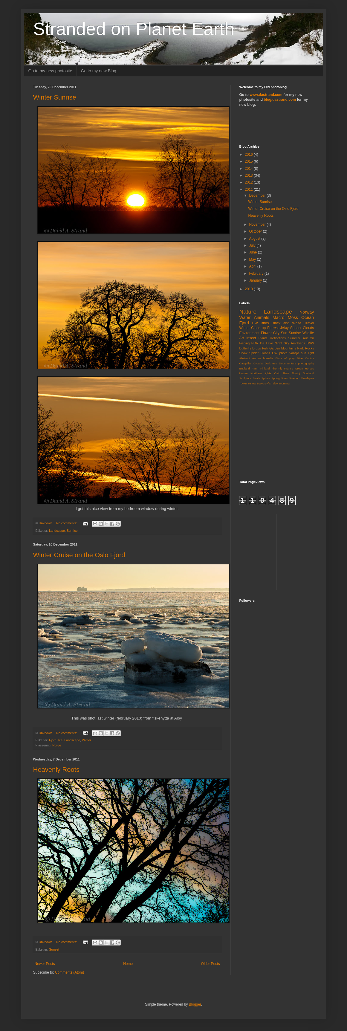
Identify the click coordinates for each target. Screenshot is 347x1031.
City (276, 333)
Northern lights (260, 373)
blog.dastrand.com (280, 99)
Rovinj (296, 373)
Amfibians (298, 343)
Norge (56, 745)
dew (276, 383)
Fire (274, 368)
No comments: (67, 523)
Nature (248, 311)
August (255, 238)
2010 (249, 289)
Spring (275, 378)
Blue (300, 358)
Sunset (54, 949)
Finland (265, 368)
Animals (261, 317)
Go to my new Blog (98, 70)
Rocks (309, 348)
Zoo (259, 383)
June (253, 252)
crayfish (267, 383)
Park (300, 348)
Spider (254, 353)
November (258, 224)
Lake (269, 343)
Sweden (294, 378)
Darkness (271, 363)
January (256, 280)
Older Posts (210, 964)
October (256, 231)
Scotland (308, 373)
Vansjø (294, 353)
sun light (307, 353)
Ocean (307, 317)
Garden (274, 348)
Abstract (244, 358)
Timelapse (307, 378)
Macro (279, 317)
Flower (266, 333)
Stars (284, 378)
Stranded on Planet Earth (134, 29)
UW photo (279, 353)
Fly (280, 368)
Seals (256, 378)
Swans (265, 353)
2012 (249, 182)
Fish (265, 348)
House (243, 373)
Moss (293, 317)
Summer (294, 338)
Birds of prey (285, 358)
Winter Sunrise (54, 97)
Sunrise (72, 530)
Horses (309, 368)
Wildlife (308, 333)
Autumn (308, 338)
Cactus (309, 358)
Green (299, 368)
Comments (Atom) (69, 972)
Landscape (57, 530)
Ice (60, 740)
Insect (251, 338)
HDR (254, 343)
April (253, 266)
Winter (86, 740)
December (258, 195)
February (256, 273)
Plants (263, 338)
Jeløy (284, 328)
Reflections (278, 338)
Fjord (52, 740)
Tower (243, 383)
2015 (249, 161)
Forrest (273, 328)
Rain (286, 373)
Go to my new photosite (50, 70)
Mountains (288, 348)
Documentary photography (296, 363)
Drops (256, 348)
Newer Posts (45, 964)
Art (241, 338)
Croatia (258, 363)
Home (128, 964)
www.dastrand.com (266, 95)
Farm (255, 368)
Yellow (252, 383)
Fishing (244, 343)
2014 (249, 169)
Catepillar (245, 363)
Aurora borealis (262, 358)
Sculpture (245, 378)
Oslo (277, 373)
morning (284, 383)
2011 (249, 189)
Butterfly (245, 348)
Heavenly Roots (56, 769)
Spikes (265, 378)
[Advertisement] (274, 125)
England (244, 368)
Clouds (308, 328)
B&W (310, 343)
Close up (258, 328)
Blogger (195, 1004)
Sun (284, 333)
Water (245, 317)
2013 (249, 175)
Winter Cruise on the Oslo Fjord (79, 555)
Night (278, 343)
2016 (249, 154)
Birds (265, 323)
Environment (249, 333)
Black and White (286, 323)
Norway (306, 312)
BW (255, 323)
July (252, 245)
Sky (286, 343)
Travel (309, 323)
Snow (243, 353)
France (288, 368)
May (253, 259)
